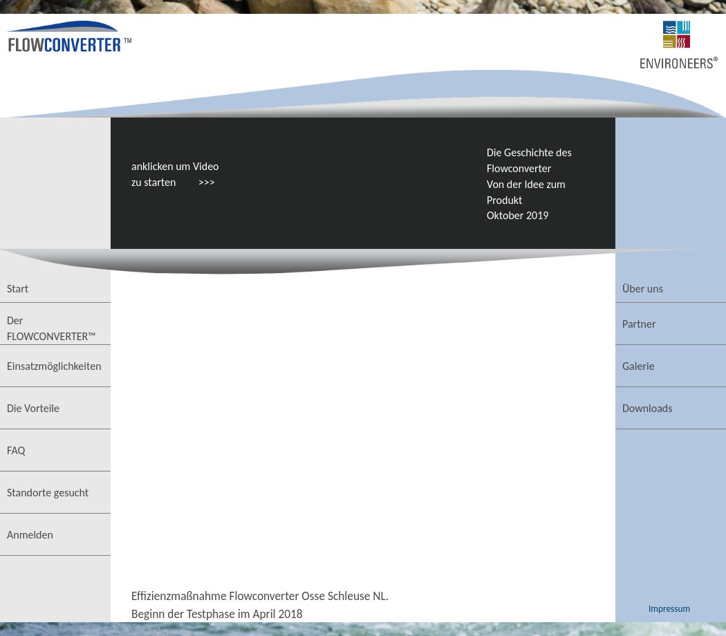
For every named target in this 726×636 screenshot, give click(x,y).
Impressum (669, 609)
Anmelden (30, 534)
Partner (638, 323)
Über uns (642, 288)
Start (17, 288)
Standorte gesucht (48, 492)
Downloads (647, 408)
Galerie (638, 366)
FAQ (16, 450)
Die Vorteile (33, 408)
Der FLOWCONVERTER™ (51, 328)
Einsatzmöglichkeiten (54, 366)
